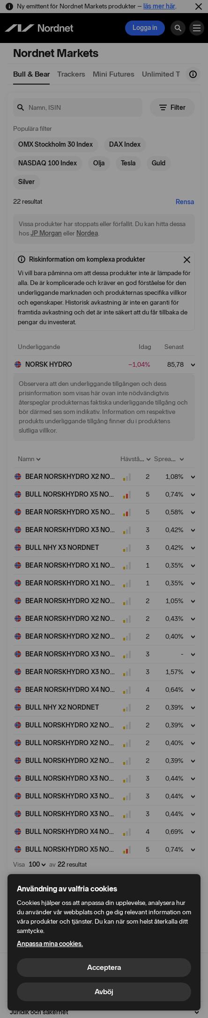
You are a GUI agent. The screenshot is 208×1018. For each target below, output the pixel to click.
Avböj (104, 991)
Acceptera (104, 967)
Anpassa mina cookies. (50, 944)
